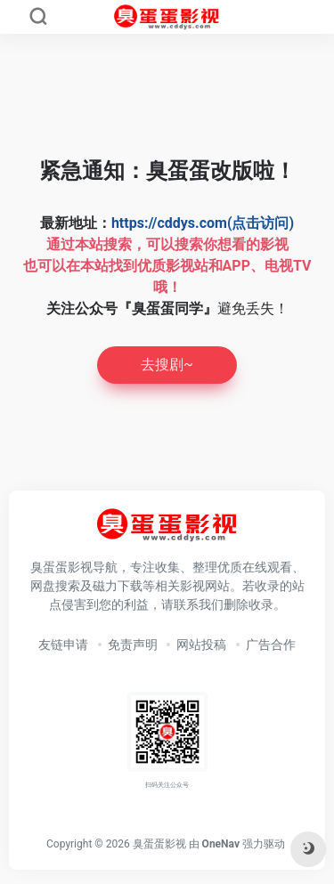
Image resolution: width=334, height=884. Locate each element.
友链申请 (63, 644)
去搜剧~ (167, 364)
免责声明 (133, 644)
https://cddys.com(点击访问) (202, 223)
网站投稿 (201, 644)
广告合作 (271, 644)
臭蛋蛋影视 (159, 844)
